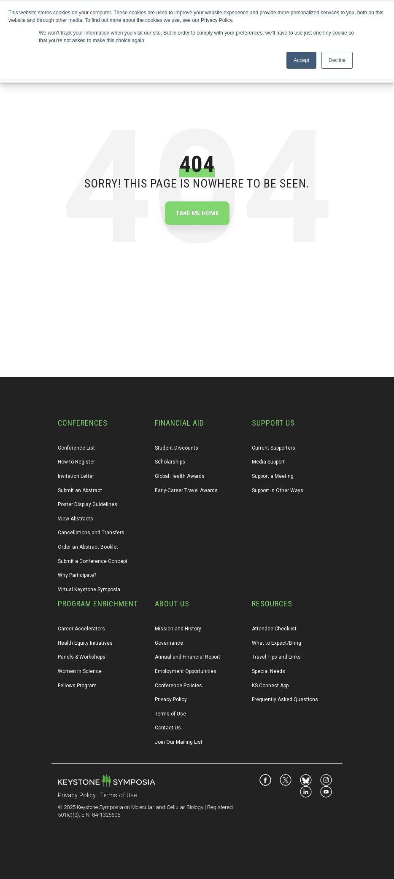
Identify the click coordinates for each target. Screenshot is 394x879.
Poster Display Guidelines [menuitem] (87, 504)
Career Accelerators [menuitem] (81, 629)
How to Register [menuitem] (76, 462)
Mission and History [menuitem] (178, 629)
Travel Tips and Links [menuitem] (276, 657)
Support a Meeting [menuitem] (273, 476)
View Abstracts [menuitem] (75, 519)
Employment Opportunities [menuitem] (185, 671)
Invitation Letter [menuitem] (76, 476)
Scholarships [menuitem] (170, 462)
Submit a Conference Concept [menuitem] (92, 561)
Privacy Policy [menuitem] (171, 699)
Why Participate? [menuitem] (77, 575)
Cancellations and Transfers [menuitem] (91, 533)
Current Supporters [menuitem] (273, 448)
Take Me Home (197, 213)
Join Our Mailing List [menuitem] (178, 742)
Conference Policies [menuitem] (178, 686)
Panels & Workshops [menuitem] (81, 657)
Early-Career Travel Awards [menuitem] (186, 490)
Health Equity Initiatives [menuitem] (85, 643)
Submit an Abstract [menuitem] (80, 490)
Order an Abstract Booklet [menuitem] (88, 547)
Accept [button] (301, 60)
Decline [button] (337, 60)
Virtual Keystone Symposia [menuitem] (89, 589)
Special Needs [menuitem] (268, 671)
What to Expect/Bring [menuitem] (276, 643)
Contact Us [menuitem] (168, 728)
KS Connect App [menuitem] (270, 686)
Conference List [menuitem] (76, 448)
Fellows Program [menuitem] (77, 686)
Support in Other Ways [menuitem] (277, 490)
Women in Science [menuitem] (80, 671)
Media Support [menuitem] (268, 462)
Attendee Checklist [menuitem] (274, 629)
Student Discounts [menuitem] (176, 448)
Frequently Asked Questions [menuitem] (285, 699)
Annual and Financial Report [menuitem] (187, 657)
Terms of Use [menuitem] (170, 714)
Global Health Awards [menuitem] (180, 476)
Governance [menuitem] (169, 643)
